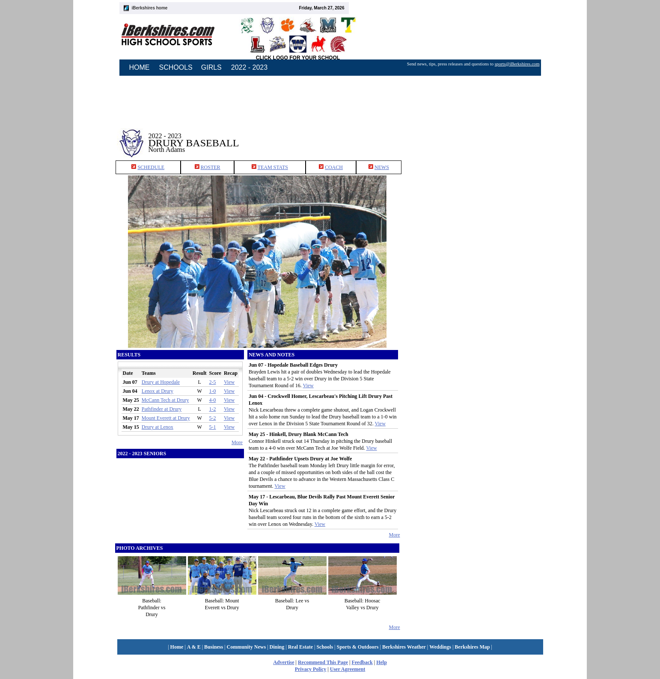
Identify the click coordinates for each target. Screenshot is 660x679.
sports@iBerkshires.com (517, 64)
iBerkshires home (150, 8)
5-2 (212, 418)
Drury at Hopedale (161, 382)
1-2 (212, 409)
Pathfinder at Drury (161, 409)
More (237, 442)
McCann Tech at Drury (165, 400)
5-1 (212, 427)
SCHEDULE (150, 167)
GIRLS (211, 67)
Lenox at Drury (157, 391)
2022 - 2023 (249, 67)
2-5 (212, 382)
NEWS (382, 167)
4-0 (212, 400)
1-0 (212, 391)
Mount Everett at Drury (166, 418)
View (229, 382)
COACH (334, 167)
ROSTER (210, 167)
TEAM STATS (273, 167)
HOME (139, 67)
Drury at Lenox (157, 427)
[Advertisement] (473, 136)
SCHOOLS (176, 67)
